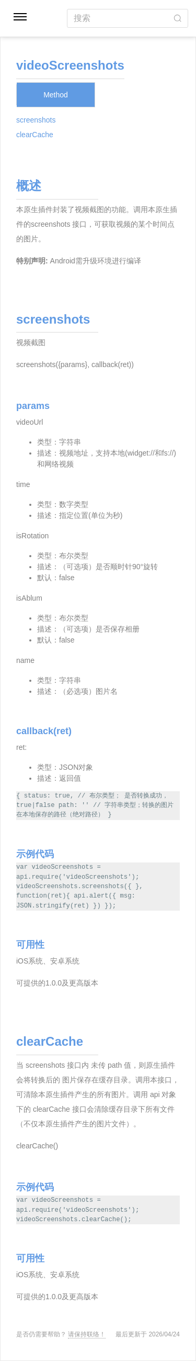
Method (55, 95)
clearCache (34, 134)
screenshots (35, 120)
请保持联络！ (87, 1334)
